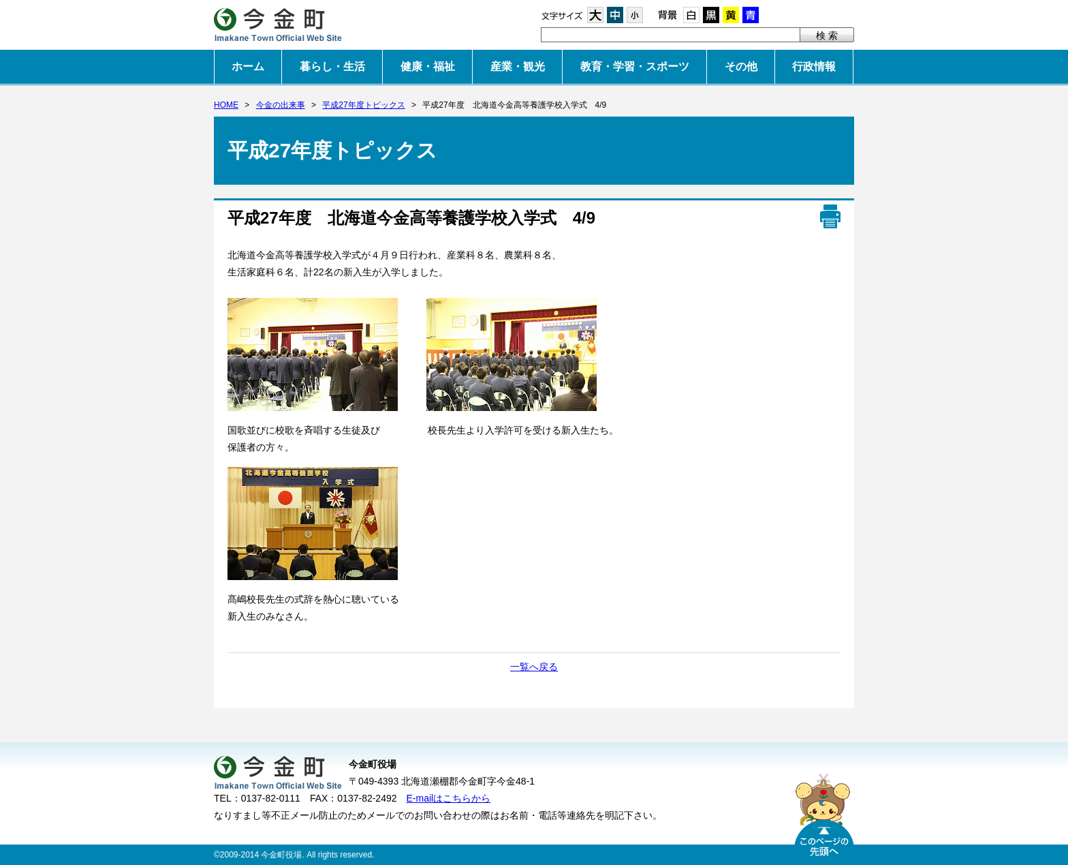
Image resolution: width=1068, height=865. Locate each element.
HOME (226, 105)
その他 (741, 66)
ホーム (248, 66)
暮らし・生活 (332, 66)
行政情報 (814, 66)
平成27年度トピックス (363, 105)
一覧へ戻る (534, 666)
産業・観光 (517, 66)
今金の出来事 (280, 105)
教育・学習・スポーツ (634, 66)
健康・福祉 (427, 66)
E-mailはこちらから (449, 798)
